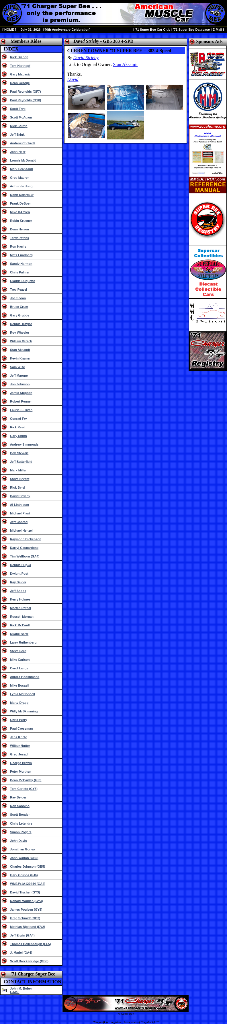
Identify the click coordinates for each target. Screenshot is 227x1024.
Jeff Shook (18, 590)
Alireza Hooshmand (25, 677)
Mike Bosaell (19, 685)
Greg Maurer (19, 177)
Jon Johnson (20, 384)
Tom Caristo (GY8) (24, 788)
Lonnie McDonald (23, 160)
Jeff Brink (17, 134)
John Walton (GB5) (24, 858)
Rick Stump (19, 126)
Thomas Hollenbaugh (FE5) (30, 944)
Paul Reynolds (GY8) (25, 100)
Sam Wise (17, 367)
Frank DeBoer (20, 203)
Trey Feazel (18, 289)
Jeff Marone (19, 375)
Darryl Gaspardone (24, 547)
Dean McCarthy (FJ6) (25, 780)
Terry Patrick (19, 238)
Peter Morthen (20, 771)
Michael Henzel (21, 530)
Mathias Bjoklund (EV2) (27, 926)
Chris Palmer (20, 272)
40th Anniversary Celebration (66, 29)
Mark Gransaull (21, 169)
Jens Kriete (18, 737)
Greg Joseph (19, 754)
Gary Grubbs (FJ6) (24, 875)
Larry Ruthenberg (23, 642)
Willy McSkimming (24, 711)
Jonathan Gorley (22, 849)
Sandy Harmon (21, 263)
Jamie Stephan (21, 393)
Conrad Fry (18, 418)
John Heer (18, 151)
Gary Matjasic (20, 74)
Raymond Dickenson (25, 539)
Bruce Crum (19, 306)
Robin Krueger (21, 220)
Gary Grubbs (19, 315)
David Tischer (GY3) (25, 892)
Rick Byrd (17, 487)
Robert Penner (21, 401)
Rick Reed (17, 427)
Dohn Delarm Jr (22, 195)
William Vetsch (21, 341)
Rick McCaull (20, 625)
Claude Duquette (22, 281)
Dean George (20, 83)
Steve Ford (18, 651)
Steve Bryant (19, 479)
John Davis (18, 840)
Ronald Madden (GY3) (26, 901)
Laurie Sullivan (21, 410)
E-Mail (217, 29)
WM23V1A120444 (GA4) (27, 883)
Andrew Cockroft (23, 143)
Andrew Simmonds (24, 444)
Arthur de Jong (21, 186)
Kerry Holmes (20, 599)
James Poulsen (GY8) (26, 909)
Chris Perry (18, 720)
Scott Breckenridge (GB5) (29, 961)
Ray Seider (18, 582)
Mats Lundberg (21, 255)
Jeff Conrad (19, 522)
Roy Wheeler (19, 332)
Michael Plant (20, 513)
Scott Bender (20, 814)
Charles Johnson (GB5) (27, 866)
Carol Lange (19, 668)
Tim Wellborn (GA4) (24, 556)
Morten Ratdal (20, 608)
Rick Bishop (19, 57)
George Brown (21, 763)
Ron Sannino (20, 806)
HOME (9, 29)
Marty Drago (19, 702)
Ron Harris (18, 246)
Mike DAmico (20, 212)
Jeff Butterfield (21, 461)
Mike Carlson (20, 659)
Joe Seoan (18, 298)
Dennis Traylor (21, 324)
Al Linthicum (19, 504)
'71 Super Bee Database (191, 29)
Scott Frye (18, 108)
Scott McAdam (21, 117)
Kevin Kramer (20, 358)
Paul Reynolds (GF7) (25, 91)
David (72, 79)
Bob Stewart (19, 453)
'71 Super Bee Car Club (153, 29)
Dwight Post (19, 573)
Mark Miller (18, 470)
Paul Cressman (21, 728)
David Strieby (20, 496)
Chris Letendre (21, 823)
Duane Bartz (19, 634)
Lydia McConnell (22, 694)
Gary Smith (18, 436)
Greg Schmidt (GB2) (25, 918)
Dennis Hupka (20, 565)
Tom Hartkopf (20, 65)
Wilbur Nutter (20, 745)
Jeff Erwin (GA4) (22, 935)
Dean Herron (19, 229)
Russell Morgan (22, 616)
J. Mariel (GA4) (21, 952)
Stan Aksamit (20, 349)
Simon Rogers (21, 832)
